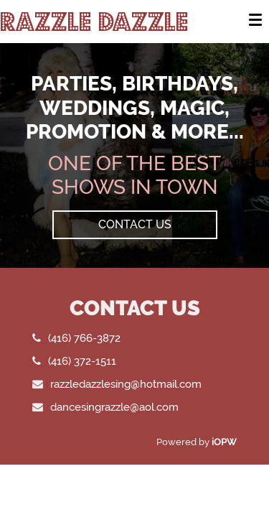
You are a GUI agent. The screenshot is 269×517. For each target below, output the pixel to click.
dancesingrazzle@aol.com (114, 407)
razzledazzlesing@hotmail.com (126, 384)
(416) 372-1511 (82, 361)
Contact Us (134, 224)
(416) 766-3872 (84, 338)
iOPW (224, 442)
